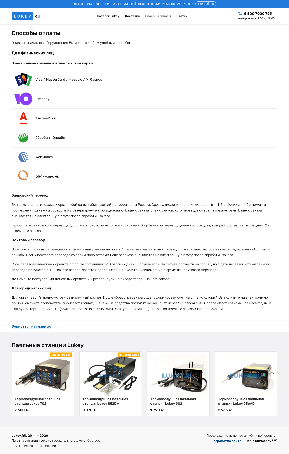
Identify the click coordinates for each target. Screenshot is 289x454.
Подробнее (206, 4)
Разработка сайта (226, 441)
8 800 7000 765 (256, 15)
